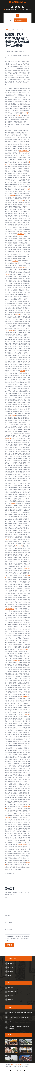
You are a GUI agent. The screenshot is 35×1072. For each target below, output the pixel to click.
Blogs (9, 975)
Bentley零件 (19, 546)
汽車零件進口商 (9, 609)
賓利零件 (17, 314)
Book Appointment (20, 20)
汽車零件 (26, 714)
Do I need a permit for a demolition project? (19, 1027)
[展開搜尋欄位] (10, 20)
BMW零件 (25, 113)
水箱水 (8, 274)
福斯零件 (7, 817)
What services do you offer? (17, 1022)
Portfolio (10, 967)
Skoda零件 (12, 195)
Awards (10, 999)
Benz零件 (19, 115)
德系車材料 (21, 200)
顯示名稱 (8, 915)
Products (10, 995)
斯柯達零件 (24, 696)
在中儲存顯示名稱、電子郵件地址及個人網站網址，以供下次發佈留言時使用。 (18, 938)
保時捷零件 (13, 416)
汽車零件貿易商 (22, 844)
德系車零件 (21, 234)
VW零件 (13, 503)
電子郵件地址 (9, 922)
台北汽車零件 (22, 267)
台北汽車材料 (10, 330)
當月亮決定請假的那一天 (17, 2)
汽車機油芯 (9, 438)
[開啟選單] (17, 15)
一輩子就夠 (8, 30)
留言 (6, 897)
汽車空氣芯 (27, 568)
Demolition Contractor (16, 1064)
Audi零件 (15, 261)
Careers (10, 987)
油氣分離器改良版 (24, 151)
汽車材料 (22, 371)
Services (10, 971)
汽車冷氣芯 (27, 189)
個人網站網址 (8, 929)
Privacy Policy (12, 991)
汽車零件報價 (16, 660)
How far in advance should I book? (19, 1017)
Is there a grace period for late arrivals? (20, 1012)
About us (11, 963)
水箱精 (7, 539)
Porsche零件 (24, 649)
